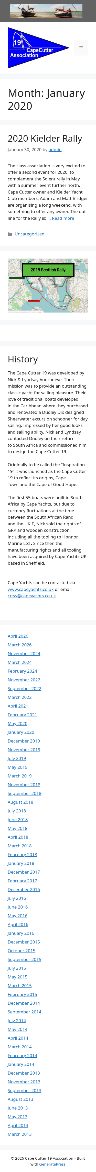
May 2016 (17, 916)
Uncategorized (30, 234)
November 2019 (24, 750)
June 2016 (18, 907)
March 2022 (20, 697)
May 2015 (17, 977)
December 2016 (24, 889)
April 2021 (18, 706)
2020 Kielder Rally (45, 138)
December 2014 (24, 1003)
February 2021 (22, 715)
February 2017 (22, 881)
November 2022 (24, 680)
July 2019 (17, 758)
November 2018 (24, 785)
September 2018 (24, 793)
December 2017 (24, 872)
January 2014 (21, 1064)
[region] (48, 286)
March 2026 (20, 645)
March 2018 (20, 846)
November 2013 (24, 1082)
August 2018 (20, 802)
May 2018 (17, 828)
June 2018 (18, 819)
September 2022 (24, 688)
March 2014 (20, 1047)
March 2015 (20, 985)
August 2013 (20, 1099)
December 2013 (24, 1073)
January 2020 (21, 732)
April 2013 (18, 1125)
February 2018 (22, 854)
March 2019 (20, 776)
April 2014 (18, 1038)
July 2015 (17, 968)
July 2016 (17, 898)
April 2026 (18, 636)
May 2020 (17, 723)
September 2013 (24, 1090)
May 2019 (17, 767)
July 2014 (17, 1020)
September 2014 (24, 1012)
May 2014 (17, 1029)
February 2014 (22, 1055)
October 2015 (21, 951)
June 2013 (18, 1108)
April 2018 (18, 837)
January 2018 (21, 863)
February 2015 (22, 994)
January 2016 (21, 933)
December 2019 (24, 741)
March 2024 (20, 662)
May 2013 (17, 1117)
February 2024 (22, 671)
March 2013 (20, 1134)
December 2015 (24, 942)
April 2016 (18, 924)
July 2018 (17, 811)
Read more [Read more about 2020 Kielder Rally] (63, 218)
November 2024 (24, 653)
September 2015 (24, 959)
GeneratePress (52, 1164)
